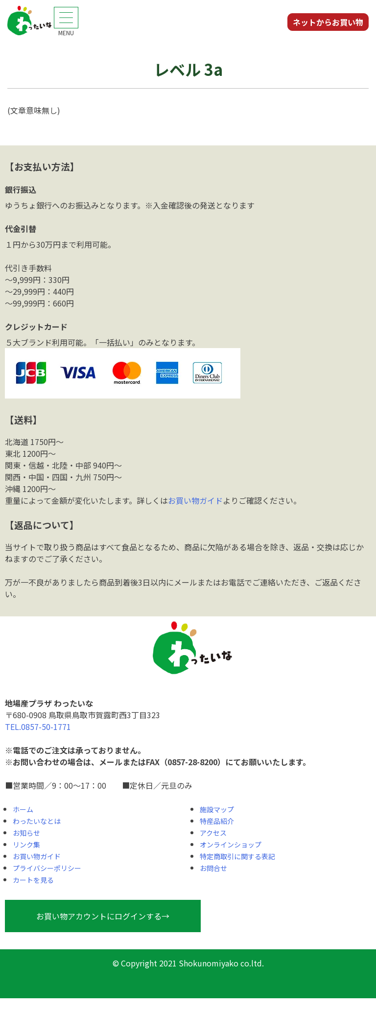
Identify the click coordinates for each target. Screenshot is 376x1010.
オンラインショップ (230, 844)
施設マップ (217, 809)
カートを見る (33, 880)
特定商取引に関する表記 (237, 856)
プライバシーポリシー (47, 868)
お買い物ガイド (195, 500)
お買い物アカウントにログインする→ (102, 916)
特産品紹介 (217, 821)
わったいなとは (37, 821)
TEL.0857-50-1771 (38, 726)
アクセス (213, 833)
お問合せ (213, 868)
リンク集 (26, 844)
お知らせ (26, 833)
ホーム (23, 809)
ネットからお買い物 (328, 22)
